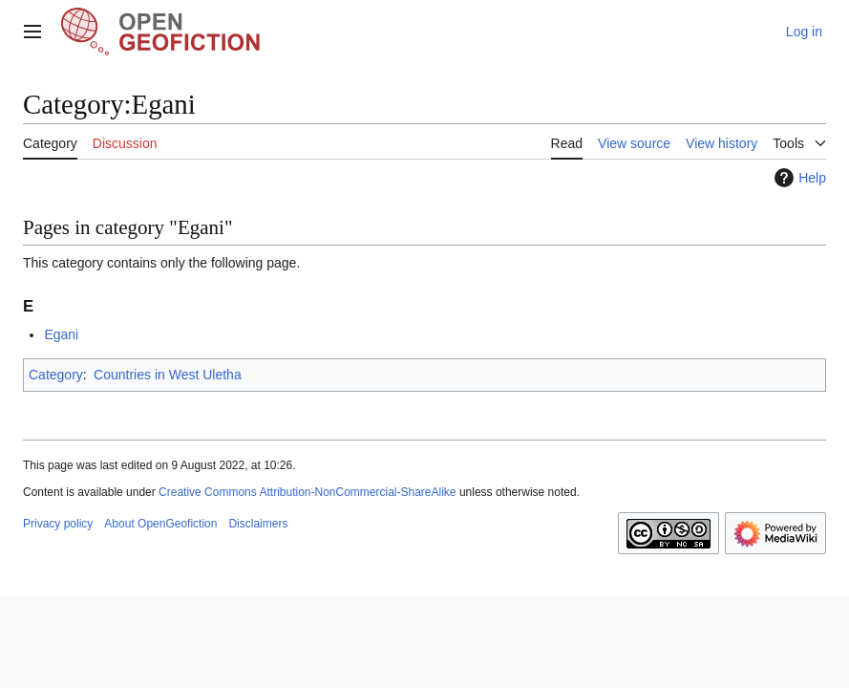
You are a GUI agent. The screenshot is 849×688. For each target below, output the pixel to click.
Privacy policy (58, 523)
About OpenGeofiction (160, 523)
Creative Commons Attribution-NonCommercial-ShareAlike (307, 492)
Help (798, 177)
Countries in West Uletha (168, 374)
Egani (61, 334)
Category (56, 374)
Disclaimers (257, 523)
